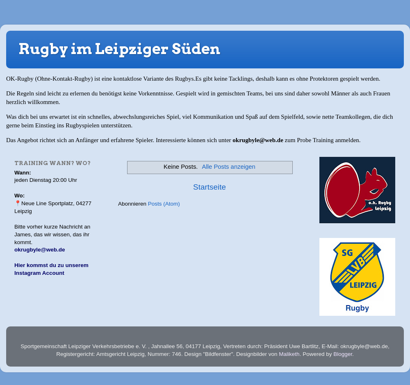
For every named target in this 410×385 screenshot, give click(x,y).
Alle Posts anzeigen (228, 166)
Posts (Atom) (164, 204)
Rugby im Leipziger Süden (119, 49)
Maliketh (289, 354)
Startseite (209, 187)
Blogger (342, 354)
